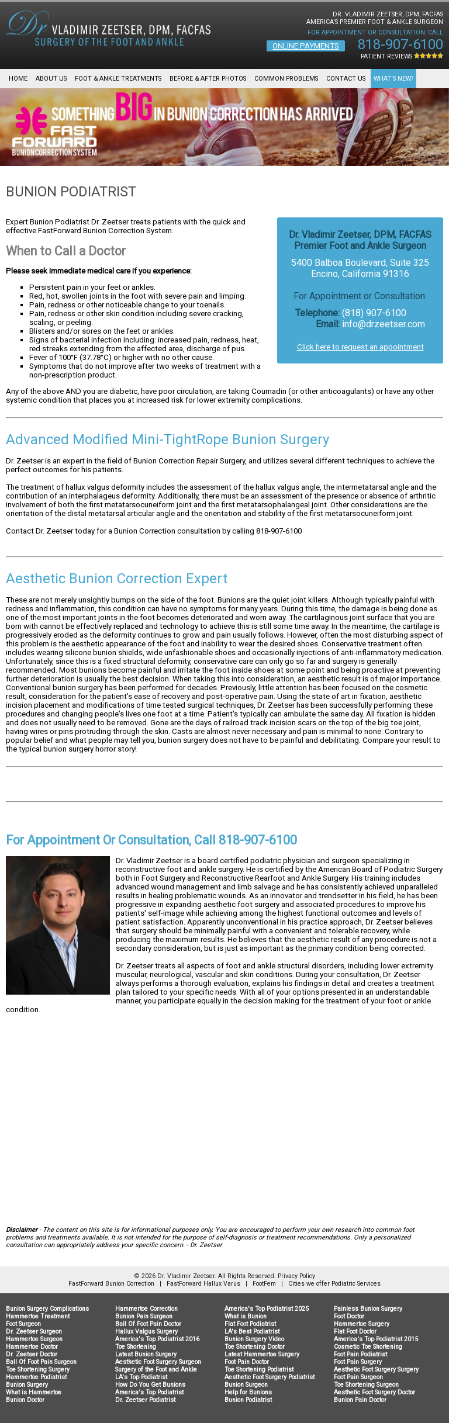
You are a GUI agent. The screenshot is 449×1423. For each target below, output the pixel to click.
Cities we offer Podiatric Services (334, 1283)
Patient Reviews (402, 56)
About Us (51, 78)
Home (18, 78)
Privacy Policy (296, 1276)
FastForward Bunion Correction (111, 1283)
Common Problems (286, 78)
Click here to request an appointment (360, 346)
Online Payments (305, 45)
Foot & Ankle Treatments (118, 78)
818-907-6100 (400, 44)
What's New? (393, 78)
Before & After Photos (208, 78)
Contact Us (345, 78)
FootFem (264, 1283)
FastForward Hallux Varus (203, 1283)
